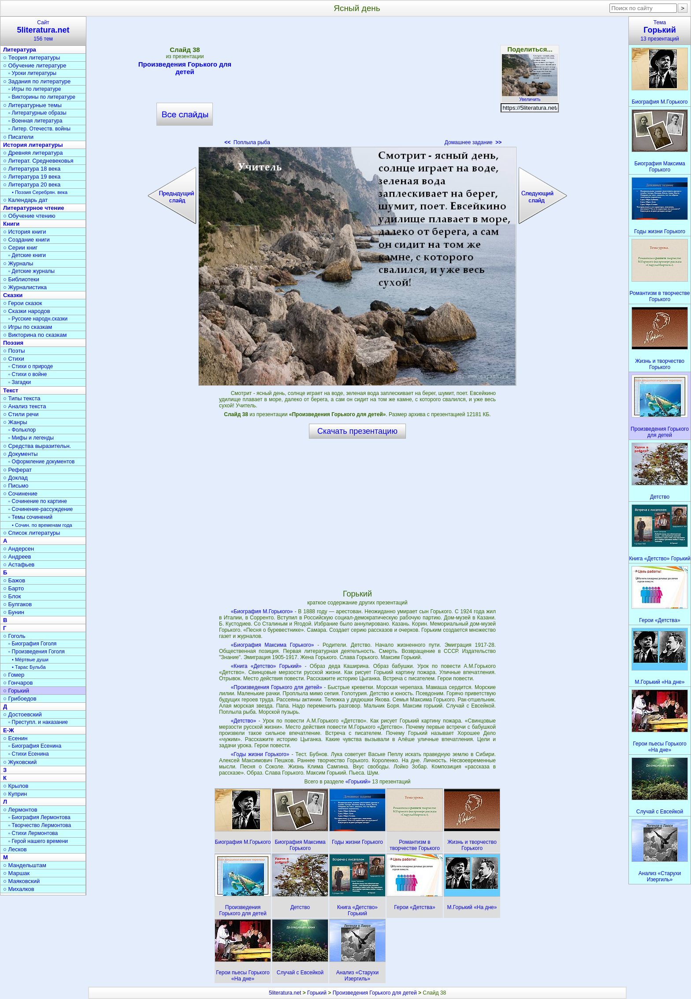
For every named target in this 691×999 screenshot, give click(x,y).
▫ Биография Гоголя (32, 644)
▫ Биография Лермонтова (39, 817)
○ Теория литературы (31, 57)
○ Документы (20, 454)
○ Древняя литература (33, 152)
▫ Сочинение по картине (37, 501)
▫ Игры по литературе (34, 89)
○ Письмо (16, 485)
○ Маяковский (21, 881)
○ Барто (13, 588)
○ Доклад (15, 477)
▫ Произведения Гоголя (36, 652)
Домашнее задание (473, 142)
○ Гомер (13, 674)
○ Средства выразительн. (37, 446)
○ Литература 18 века (31, 168)
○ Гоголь (14, 636)
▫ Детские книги (27, 255)
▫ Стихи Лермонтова (33, 833)
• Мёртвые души (30, 659)
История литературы (33, 145)
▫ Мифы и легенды (31, 438)
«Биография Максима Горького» (272, 645)
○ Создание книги (26, 239)
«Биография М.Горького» (262, 611)
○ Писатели (18, 137)
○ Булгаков (17, 604)
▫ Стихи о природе (30, 366)
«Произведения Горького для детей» (276, 687)
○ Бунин (13, 612)
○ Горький (16, 690)
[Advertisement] (357, 83)
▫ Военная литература (35, 121)
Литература (19, 49)
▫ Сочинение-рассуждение (40, 509)
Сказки (12, 295)
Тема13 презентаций (660, 30)
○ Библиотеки (21, 279)
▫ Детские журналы (31, 271)
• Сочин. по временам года (42, 525)
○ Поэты (14, 350)
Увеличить (529, 97)
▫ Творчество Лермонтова (39, 825)
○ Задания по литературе (37, 81)
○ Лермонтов (20, 809)
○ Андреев (17, 556)
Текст (10, 390)
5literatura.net (285, 993)
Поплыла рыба (247, 142)
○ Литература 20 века (31, 184)
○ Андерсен (18, 548)
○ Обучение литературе (35, 65)
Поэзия (13, 342)
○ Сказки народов (26, 311)
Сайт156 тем (43, 30)
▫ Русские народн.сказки (37, 319)
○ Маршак (16, 873)
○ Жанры (15, 422)
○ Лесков (15, 849)
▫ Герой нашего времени (38, 841)
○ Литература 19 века (31, 176)
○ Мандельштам (24, 865)
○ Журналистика (25, 287)
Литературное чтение (33, 208)
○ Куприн (15, 793)
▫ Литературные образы (37, 113)
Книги (11, 223)
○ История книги (24, 231)
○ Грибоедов (20, 698)
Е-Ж (8, 730)
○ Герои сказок (22, 303)
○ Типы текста (22, 398)
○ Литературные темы (32, 105)
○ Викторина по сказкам (35, 335)
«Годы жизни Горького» (260, 754)
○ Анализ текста (24, 406)
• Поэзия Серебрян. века (39, 192)
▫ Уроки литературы (32, 73)
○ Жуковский (20, 762)
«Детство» (243, 721)
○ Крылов (15, 786)
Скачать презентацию (357, 431)
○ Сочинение (20, 493)
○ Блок (12, 596)
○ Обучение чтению (29, 215)
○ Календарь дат (25, 200)
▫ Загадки (19, 382)
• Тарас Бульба (29, 667)
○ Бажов (14, 580)
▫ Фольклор (22, 430)
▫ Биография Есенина (34, 746)
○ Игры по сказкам (27, 327)
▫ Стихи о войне (27, 374)
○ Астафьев (18, 564)
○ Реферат (17, 469)
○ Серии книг (20, 247)
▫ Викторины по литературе (41, 97)
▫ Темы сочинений (30, 517)
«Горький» (359, 782)
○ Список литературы (31, 532)
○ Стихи (13, 358)
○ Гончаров (18, 682)
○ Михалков (18, 889)
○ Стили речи (21, 414)
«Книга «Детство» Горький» (266, 666)
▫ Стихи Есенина (28, 754)
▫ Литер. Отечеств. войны (39, 129)
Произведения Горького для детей (184, 67)
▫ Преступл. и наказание (38, 722)
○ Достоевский (22, 714)
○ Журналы (18, 263)
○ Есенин (15, 738)
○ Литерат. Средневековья (38, 160)
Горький (317, 993)
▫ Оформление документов (41, 461)
